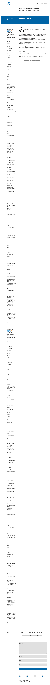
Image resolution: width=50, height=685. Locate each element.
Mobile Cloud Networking (11, 111)
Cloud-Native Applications (11, 171)
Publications (9, 429)
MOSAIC (8, 252)
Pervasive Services (10, 203)
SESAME (8, 114)
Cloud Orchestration (10, 164)
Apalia (8, 247)
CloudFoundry (9, 48)
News (8, 59)
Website (21, 664)
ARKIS (8, 249)
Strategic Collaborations (11, 214)
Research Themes (10, 196)
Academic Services (10, 135)
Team (8, 225)
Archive (8, 229)
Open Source (9, 62)
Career (8, 74)
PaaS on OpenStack (10, 478)
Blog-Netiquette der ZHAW (24, 681)
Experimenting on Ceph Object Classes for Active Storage (11, 272)
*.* (7, 39)
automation (26, 60)
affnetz (8, 299)
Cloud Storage (9, 46)
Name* (20, 656)
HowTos (8, 57)
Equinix (8, 517)
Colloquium (9, 50)
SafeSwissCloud (10, 254)
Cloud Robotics (9, 167)
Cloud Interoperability (11, 160)
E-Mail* (20, 660)
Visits (8, 69)
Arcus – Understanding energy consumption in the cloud (11, 87)
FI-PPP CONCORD (10, 99)
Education (9, 53)
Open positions (10, 34)
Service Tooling (9, 185)
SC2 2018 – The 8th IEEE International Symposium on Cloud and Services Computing (11, 313)
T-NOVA (8, 116)
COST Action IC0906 (10, 90)
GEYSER (8, 107)
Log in (8, 325)
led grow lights (9, 292)
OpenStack (9, 66)
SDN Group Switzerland (11, 237)
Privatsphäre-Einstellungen (24, 683)
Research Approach (10, 131)
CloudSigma (9, 216)
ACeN (8, 245)
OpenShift (9, 64)
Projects (8, 84)
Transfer (8, 543)
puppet (33, 60)
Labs (8, 76)
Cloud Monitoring (10, 162)
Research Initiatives (10, 143)
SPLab (8, 79)
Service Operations (10, 183)
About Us (41, 3)
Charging (8, 43)
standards (37, 60)
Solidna (8, 256)
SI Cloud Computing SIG (11, 239)
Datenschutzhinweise (23, 680)
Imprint (45, 3)
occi (30, 60)
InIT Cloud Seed (10, 109)
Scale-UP (8, 112)
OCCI (8, 360)
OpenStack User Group (11, 235)
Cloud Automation (10, 154)
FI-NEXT (8, 95)
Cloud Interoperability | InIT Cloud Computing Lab (32, 635)
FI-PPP (8, 97)
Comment (21, 643)
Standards (9, 138)
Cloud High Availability (11, 455)
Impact (8, 133)
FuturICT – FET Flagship (11, 105)
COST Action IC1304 (10, 92)
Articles (8, 41)
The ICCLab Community (11, 227)
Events (8, 55)
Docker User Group (10, 233)
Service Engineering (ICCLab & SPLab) (29, 8)
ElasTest (8, 393)
